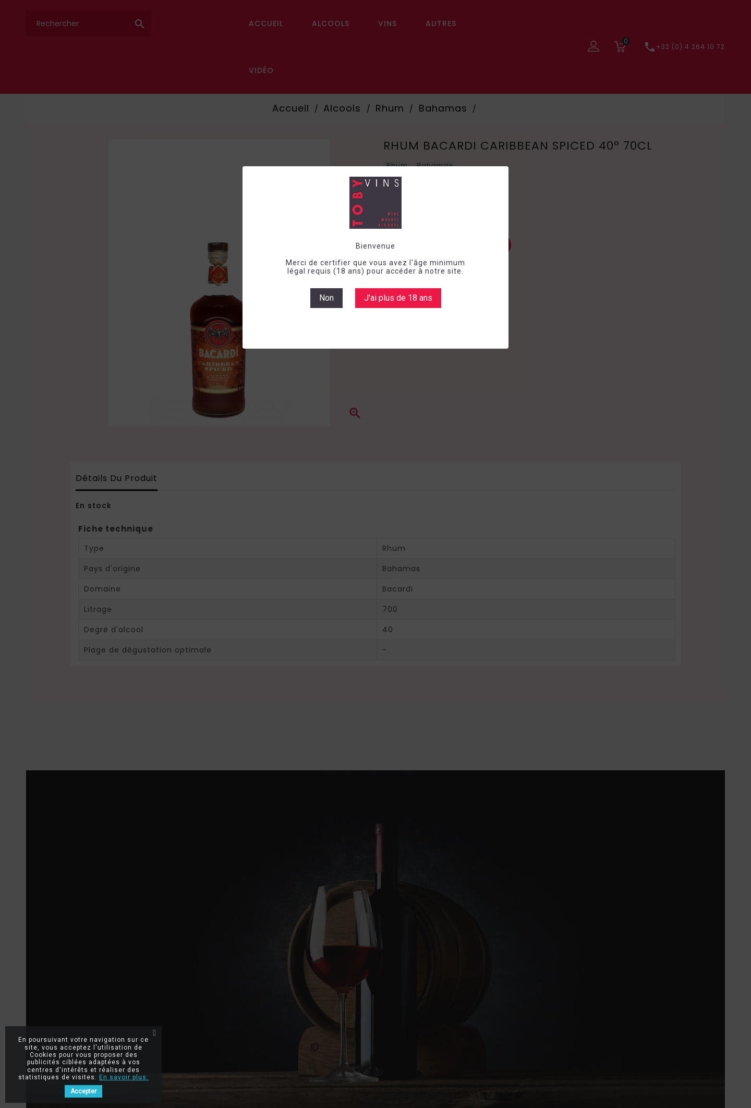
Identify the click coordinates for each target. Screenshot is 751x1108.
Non (326, 298)
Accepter (83, 1091)
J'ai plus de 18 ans (398, 298)
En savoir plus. (124, 1077)
